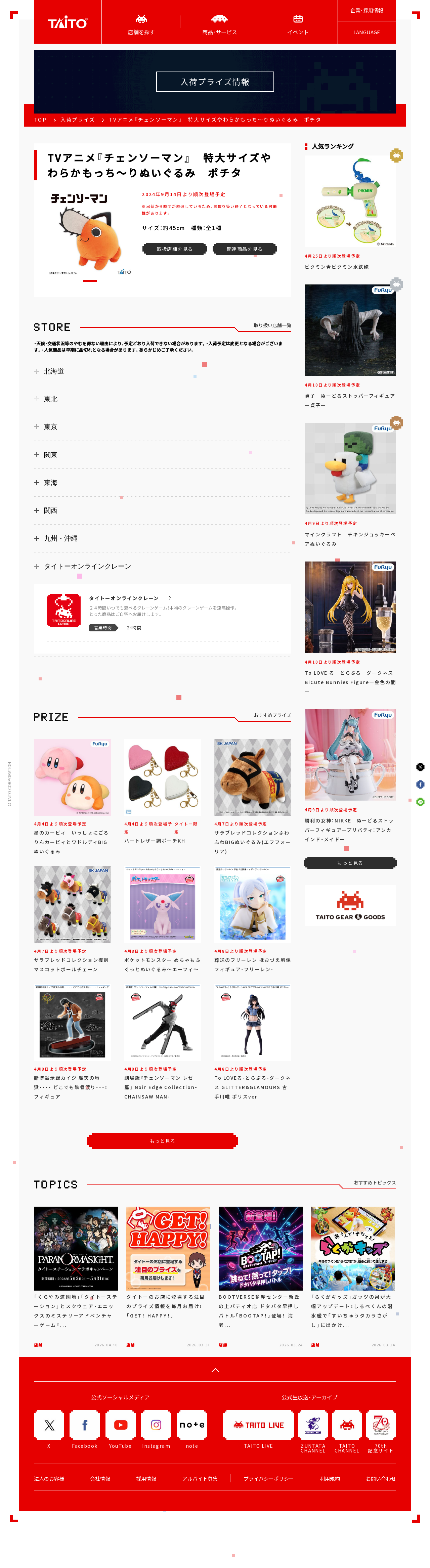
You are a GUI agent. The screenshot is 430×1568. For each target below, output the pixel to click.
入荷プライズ (77, 119)
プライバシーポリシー (269, 1478)
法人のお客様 (49, 1478)
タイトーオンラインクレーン (87, 566)
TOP (40, 119)
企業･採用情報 (366, 10)
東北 (50, 399)
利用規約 (330, 1478)
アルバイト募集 (200, 1478)
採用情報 (146, 1478)
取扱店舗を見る (175, 248)
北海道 (54, 371)
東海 (50, 482)
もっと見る (163, 1140)
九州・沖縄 (61, 538)
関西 (50, 510)
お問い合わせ (381, 1478)
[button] (90, 281)
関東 (50, 454)
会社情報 (100, 1478)
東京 (50, 427)
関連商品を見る (245, 248)
